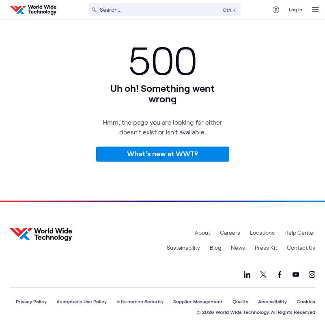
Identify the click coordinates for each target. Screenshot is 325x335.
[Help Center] (276, 9)
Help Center (299, 232)
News (238, 247)
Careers (230, 232)
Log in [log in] (295, 9)
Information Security (140, 301)
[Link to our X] (263, 274)
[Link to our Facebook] (279, 274)
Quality (240, 301)
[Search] (160, 10)
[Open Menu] (315, 9)
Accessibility (272, 301)
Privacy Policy (31, 301)
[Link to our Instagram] (312, 274)
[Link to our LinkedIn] (247, 274)
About (202, 232)
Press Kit (266, 247)
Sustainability (183, 247)
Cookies (306, 301)
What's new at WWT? (162, 153)
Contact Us (301, 247)
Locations (262, 232)
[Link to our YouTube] (296, 274)
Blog (215, 247)
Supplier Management (198, 301)
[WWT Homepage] (33, 10)
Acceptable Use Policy (81, 301)
